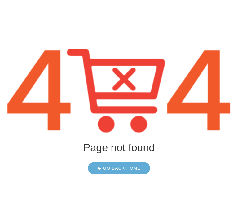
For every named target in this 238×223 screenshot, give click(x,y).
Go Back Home (119, 168)
